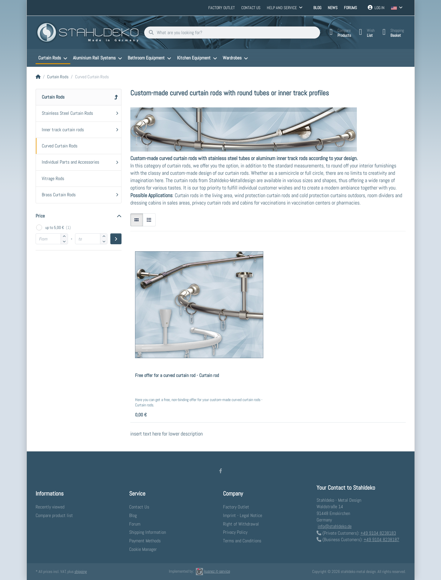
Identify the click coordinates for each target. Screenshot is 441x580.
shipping (80, 571)
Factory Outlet (221, 7)
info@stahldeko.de (335, 526)
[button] (64, 241)
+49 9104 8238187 (381, 539)
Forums (350, 7)
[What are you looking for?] (231, 32)
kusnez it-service (213, 571)
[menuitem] (53, 58)
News (332, 7)
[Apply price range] (115, 238)
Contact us (250, 7)
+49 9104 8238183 (378, 533)
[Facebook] (220, 470)
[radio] (136, 219)
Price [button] (40, 216)
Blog (317, 7)
